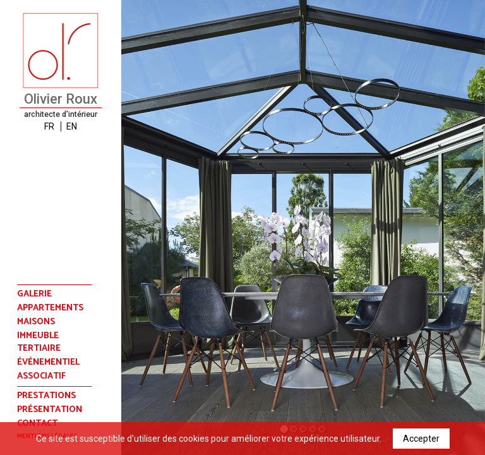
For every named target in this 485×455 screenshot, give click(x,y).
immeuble (38, 336)
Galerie (34, 294)
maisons (36, 322)
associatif (41, 376)
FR (49, 126)
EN (71, 126)
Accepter (421, 439)
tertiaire (39, 349)
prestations (46, 396)
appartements (50, 308)
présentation (49, 410)
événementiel (48, 362)
